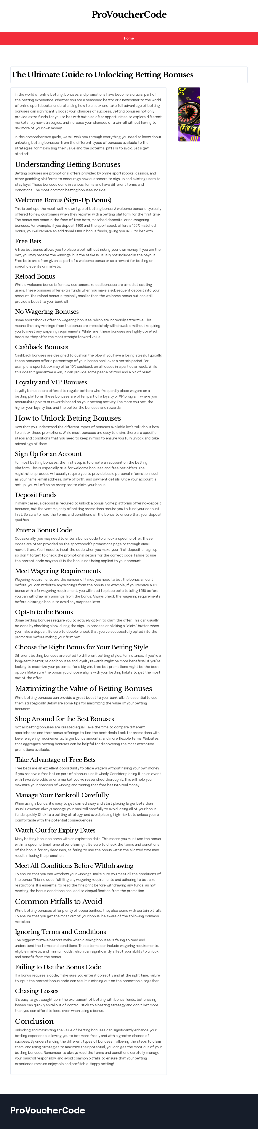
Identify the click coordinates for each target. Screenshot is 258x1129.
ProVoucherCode (129, 14)
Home (129, 38)
